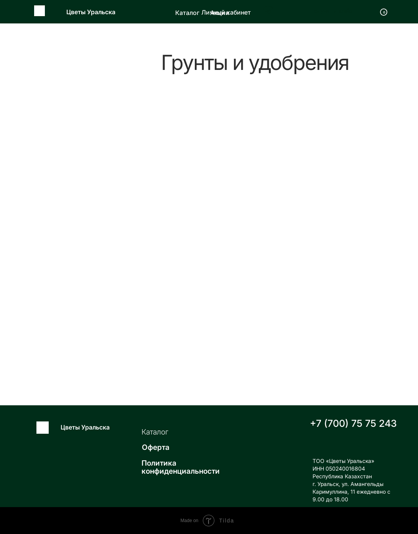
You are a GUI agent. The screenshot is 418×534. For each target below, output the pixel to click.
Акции (219, 13)
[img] (248, 11)
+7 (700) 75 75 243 (353, 423)
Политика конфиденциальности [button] (181, 467)
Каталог (187, 13)
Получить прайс (331, 10)
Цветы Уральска (90, 12)
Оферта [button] (156, 447)
